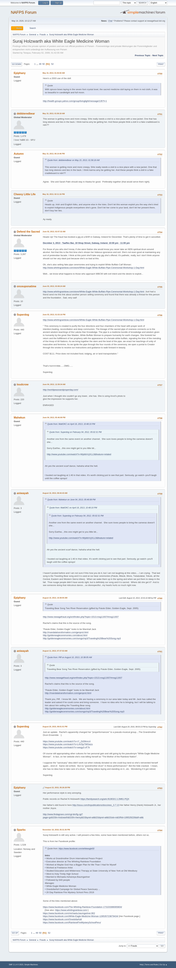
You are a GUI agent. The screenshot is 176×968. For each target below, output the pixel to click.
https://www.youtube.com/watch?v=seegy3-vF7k (66, 747)
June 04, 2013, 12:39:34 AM (53, 384)
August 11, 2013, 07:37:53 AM (54, 651)
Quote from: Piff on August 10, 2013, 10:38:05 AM (69, 657)
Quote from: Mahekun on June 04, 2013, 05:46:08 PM (71, 499)
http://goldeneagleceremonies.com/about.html (65, 635)
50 (43, 64)
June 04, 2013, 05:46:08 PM (53, 417)
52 (52, 64)
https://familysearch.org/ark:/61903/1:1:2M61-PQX (105, 799)
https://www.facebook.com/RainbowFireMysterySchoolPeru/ (72, 922)
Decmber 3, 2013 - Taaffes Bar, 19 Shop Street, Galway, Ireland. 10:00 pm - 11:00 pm (86, 243)
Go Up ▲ (163, 965)
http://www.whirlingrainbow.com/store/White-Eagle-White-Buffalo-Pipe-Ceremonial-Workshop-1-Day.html (93, 267)
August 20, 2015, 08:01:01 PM (54, 727)
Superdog (23, 314)
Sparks (21, 829)
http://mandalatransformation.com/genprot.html (65, 632)
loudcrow (22, 384)
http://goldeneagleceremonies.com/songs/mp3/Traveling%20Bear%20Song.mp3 (82, 638)
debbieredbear (26, 113)
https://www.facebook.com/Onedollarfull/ (62, 919)
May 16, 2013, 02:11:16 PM (53, 194)
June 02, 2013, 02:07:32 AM (53, 232)
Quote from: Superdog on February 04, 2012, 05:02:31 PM (75, 432)
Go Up (15, 933)
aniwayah (23, 493)
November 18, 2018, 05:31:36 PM (56, 830)
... (37, 64)
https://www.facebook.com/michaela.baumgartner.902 (69, 913)
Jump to (122, 946)
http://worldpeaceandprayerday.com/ (60, 389)
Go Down (16, 64)
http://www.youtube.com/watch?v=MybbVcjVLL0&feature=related (79, 454)
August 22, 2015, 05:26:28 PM (57, 787)
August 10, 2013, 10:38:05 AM (54, 598)
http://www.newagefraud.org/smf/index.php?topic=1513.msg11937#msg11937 (81, 617)
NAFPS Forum (23, 12)
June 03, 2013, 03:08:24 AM (53, 286)
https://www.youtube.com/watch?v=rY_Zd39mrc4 (66, 741)
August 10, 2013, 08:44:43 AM (54, 493)
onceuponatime (26, 286)
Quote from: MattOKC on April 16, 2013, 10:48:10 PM (71, 424)
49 (40, 64)
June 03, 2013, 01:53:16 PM (53, 315)
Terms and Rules (151, 965)
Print (161, 64)
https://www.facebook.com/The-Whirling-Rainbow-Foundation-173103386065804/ (82, 907)
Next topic (157, 55)
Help (141, 965)
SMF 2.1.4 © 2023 (16, 965)
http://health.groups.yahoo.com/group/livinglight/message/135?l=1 (75, 101)
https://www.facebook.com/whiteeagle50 (76, 848)
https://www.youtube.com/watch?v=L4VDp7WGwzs (68, 744)
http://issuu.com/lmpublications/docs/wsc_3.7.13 (95, 805)
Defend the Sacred (28, 231)
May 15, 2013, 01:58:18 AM (53, 113)
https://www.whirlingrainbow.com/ (71, 910)
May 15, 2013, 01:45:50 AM (53, 73)
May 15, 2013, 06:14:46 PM (53, 154)
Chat (110, 21)
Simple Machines (31, 965)
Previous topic (142, 55)
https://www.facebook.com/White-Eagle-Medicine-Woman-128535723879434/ (80, 916)
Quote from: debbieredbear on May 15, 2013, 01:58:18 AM (73, 160)
